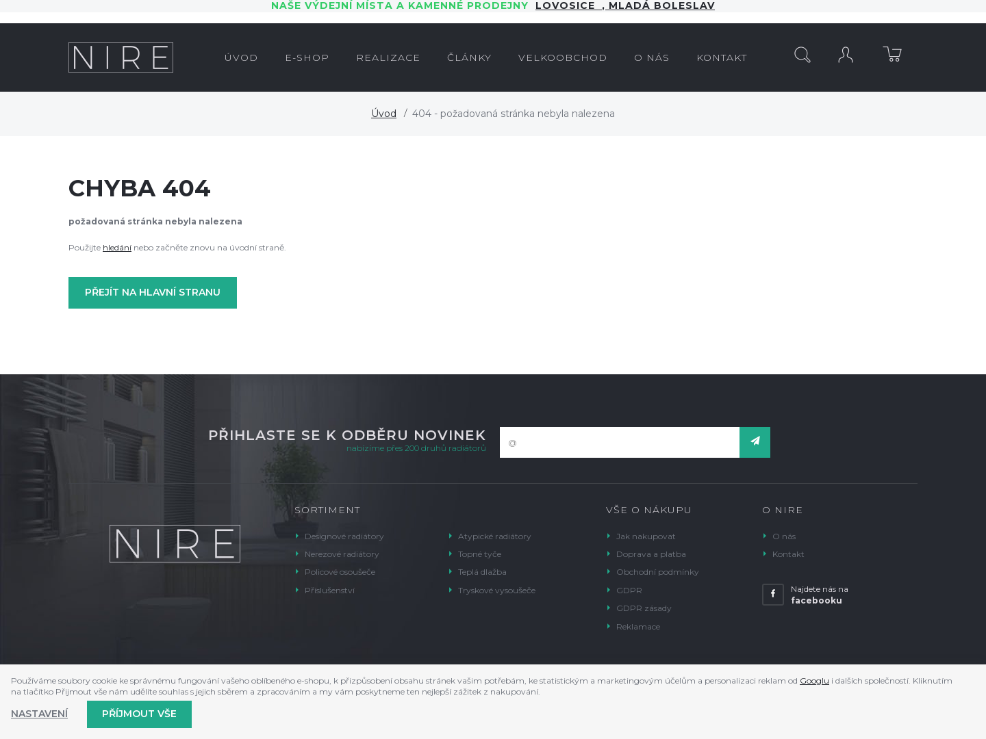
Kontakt (788, 554)
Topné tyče (479, 554)
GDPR (629, 590)
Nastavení (39, 714)
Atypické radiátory (494, 536)
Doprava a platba (651, 554)
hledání (117, 247)
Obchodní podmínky (657, 572)
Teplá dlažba (482, 572)
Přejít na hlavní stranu (152, 292)
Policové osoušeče (340, 572)
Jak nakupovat (646, 536)
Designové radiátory (344, 536)
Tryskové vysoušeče (496, 590)
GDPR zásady (644, 608)
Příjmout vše (139, 714)
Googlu (814, 680)
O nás (784, 536)
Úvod (383, 113)
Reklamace (638, 626)
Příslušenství (330, 590)
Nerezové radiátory (342, 554)
